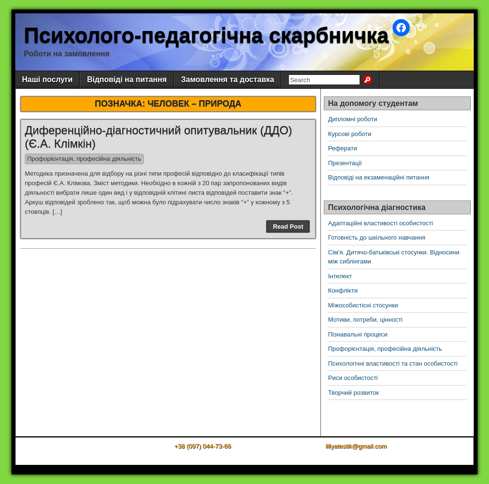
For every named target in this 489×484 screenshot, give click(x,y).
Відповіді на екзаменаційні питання (378, 177)
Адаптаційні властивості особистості (380, 223)
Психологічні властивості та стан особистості (392, 363)
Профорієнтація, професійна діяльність (84, 158)
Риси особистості (353, 377)
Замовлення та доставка (227, 79)
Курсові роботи (350, 133)
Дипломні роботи (352, 119)
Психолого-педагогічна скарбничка (206, 35)
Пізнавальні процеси (357, 334)
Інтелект (340, 276)
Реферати (342, 148)
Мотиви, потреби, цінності (365, 319)
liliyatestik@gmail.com (355, 446)
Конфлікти (343, 290)
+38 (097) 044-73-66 (202, 446)
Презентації (345, 163)
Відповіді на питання (127, 79)
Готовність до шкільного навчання (376, 237)
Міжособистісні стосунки (363, 305)
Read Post (288, 226)
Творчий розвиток (353, 392)
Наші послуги (47, 79)
